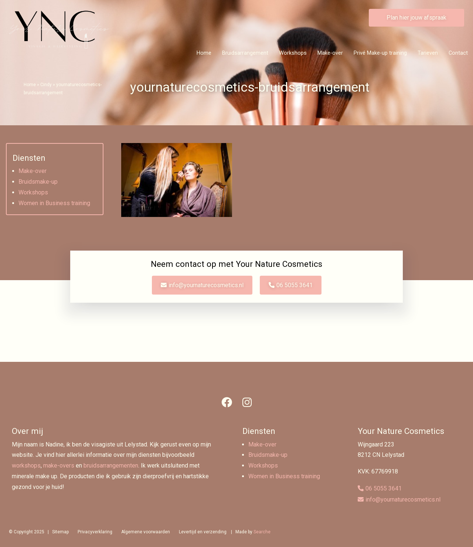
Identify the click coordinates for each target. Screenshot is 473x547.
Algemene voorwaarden (145, 531)
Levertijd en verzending (203, 531)
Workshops (293, 53)
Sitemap (60, 531)
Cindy (46, 84)
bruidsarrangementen (111, 465)
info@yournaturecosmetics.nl (206, 285)
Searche (261, 531)
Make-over (330, 53)
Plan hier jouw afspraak (416, 17)
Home (204, 53)
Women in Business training (54, 203)
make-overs (58, 465)
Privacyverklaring (95, 531)
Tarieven (428, 53)
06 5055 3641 (294, 285)
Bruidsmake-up (38, 181)
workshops (26, 465)
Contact (458, 53)
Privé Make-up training (380, 53)
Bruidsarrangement (245, 53)
